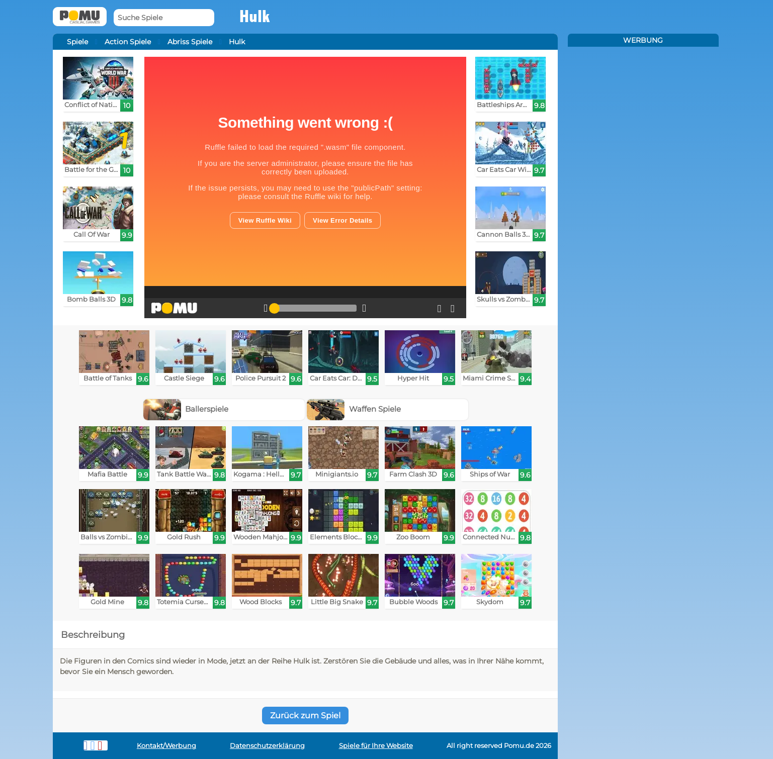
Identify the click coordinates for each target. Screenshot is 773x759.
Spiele (77, 41)
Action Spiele (128, 41)
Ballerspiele (186, 409)
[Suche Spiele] (164, 18)
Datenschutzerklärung (267, 745)
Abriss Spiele (189, 41)
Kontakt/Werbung (166, 745)
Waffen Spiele (354, 409)
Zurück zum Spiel (305, 715)
